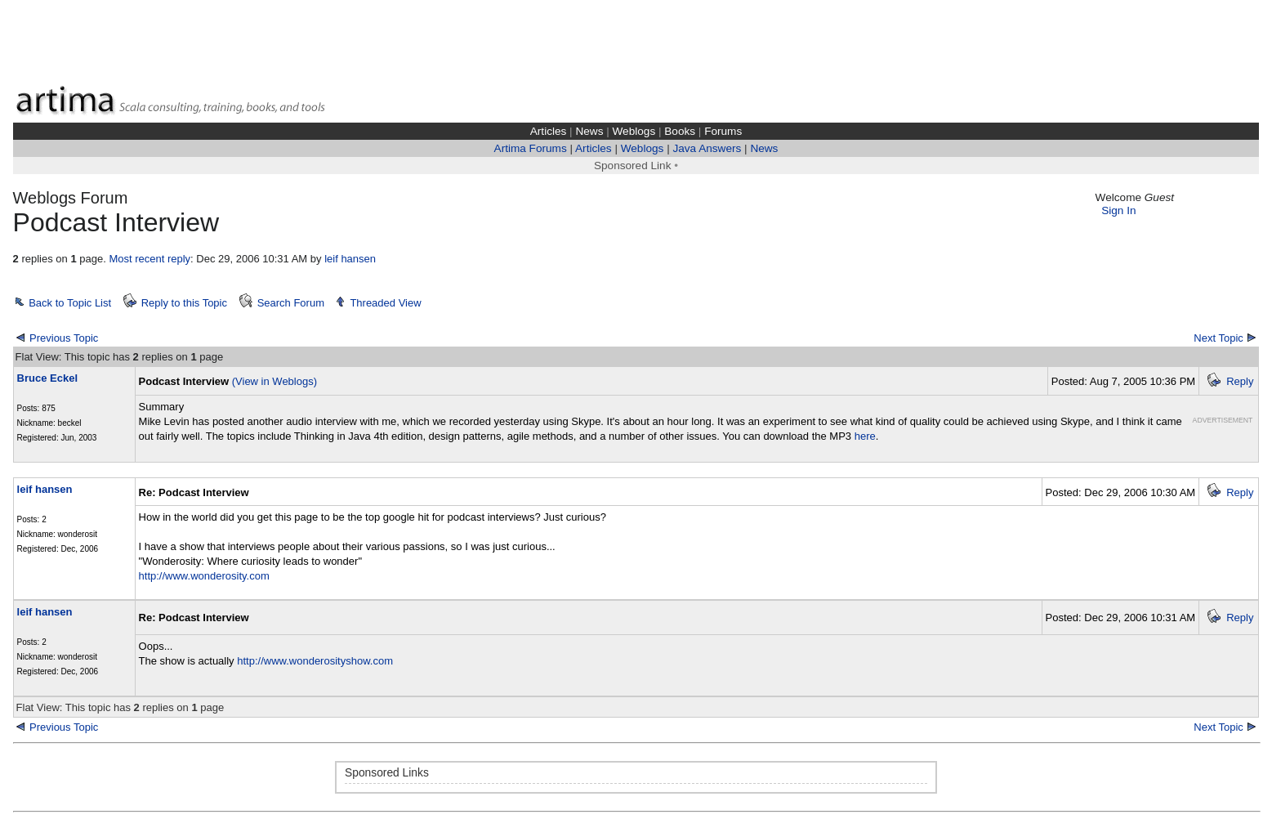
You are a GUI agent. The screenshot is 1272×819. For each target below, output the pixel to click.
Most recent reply (149, 259)
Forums (723, 131)
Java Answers (706, 148)
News (589, 131)
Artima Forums (530, 148)
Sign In (1118, 210)
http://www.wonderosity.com (204, 576)
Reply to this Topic (184, 303)
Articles (548, 131)
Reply (1239, 381)
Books (679, 131)
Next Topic (1218, 338)
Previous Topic (63, 338)
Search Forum (290, 303)
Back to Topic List (70, 303)
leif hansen (350, 259)
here (865, 436)
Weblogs (634, 131)
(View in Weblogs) (274, 381)
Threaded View (385, 303)
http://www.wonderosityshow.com (315, 661)
